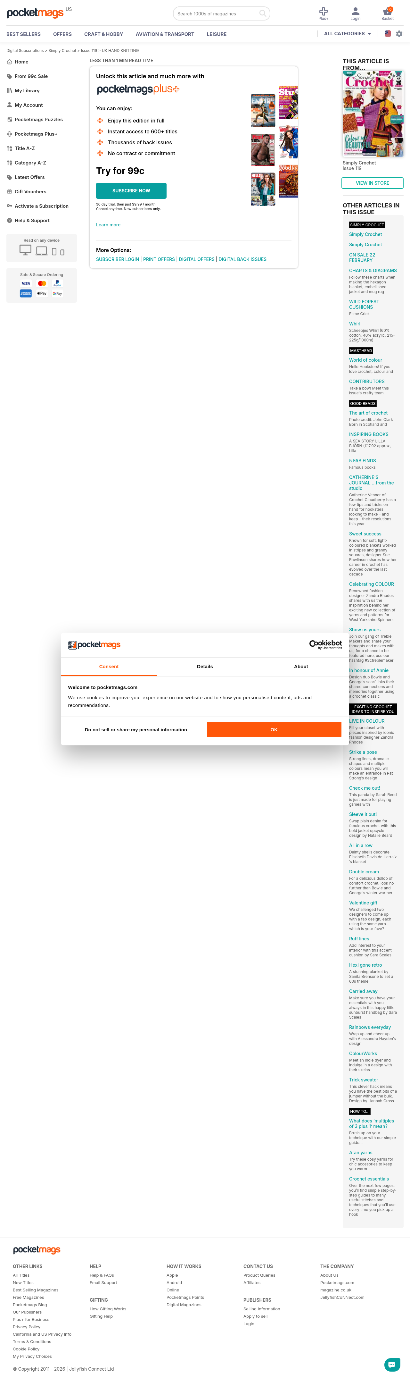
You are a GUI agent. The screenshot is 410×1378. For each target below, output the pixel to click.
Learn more (108, 224)
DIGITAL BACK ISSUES (243, 259)
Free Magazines (28, 1297)
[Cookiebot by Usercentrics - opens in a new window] (314, 645)
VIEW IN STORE (373, 183)
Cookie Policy (26, 1348)
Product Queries (259, 1275)
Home (17, 62)
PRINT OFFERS (159, 259)
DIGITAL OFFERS (197, 259)
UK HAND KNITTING (120, 50)
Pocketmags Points (185, 1297)
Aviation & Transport (165, 34)
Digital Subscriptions (25, 50)
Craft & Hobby (103, 34)
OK (274, 729)
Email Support (103, 1282)
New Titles (23, 1282)
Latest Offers (25, 177)
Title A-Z (20, 148)
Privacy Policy (26, 1326)
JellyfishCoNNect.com (342, 1297)
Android (174, 1282)
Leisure (217, 34)
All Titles (21, 1275)
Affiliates (251, 1282)
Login (248, 1323)
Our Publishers (27, 1312)
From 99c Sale (27, 76)
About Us (329, 1275)
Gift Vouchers (26, 192)
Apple (172, 1275)
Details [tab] (205, 666)
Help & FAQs (102, 1275)
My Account (24, 105)
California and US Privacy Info (42, 1334)
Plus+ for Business (31, 1319)
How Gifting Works (108, 1308)
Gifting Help (101, 1316)
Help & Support (28, 220)
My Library (23, 91)
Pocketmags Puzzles (34, 119)
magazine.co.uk (335, 1289)
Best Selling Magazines (35, 1289)
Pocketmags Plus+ (32, 134)
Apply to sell (255, 1316)
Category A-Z (26, 163)
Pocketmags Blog (30, 1304)
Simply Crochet (62, 50)
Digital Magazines (184, 1304)
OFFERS (62, 34)
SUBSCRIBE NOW (131, 190)
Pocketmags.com (337, 1282)
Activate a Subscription (37, 206)
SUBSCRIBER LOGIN (117, 259)
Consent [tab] (109, 666)
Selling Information (261, 1308)
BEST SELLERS (23, 34)
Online (173, 1289)
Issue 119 (89, 50)
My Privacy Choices (32, 1356)
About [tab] (301, 666)
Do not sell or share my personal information (136, 729)
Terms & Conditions (32, 1341)
